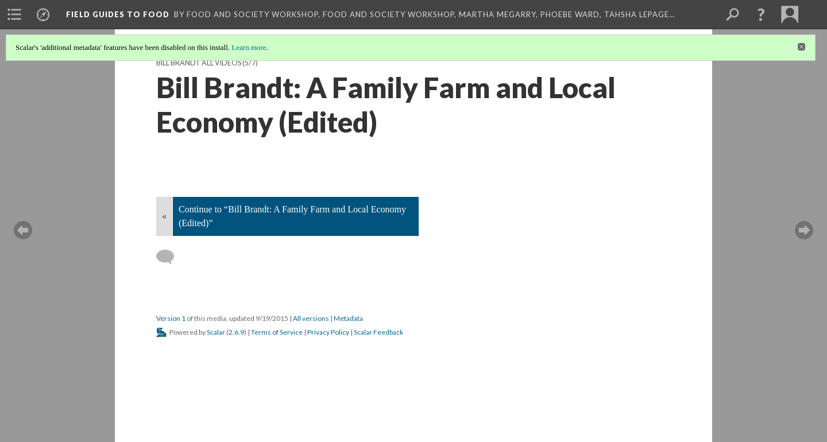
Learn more (248, 47)
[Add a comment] (170, 257)
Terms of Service (277, 332)
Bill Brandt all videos (198, 63)
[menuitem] (14, 14)
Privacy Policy (328, 332)
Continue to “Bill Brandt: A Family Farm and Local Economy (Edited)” (292, 216)
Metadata (348, 318)
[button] (761, 14)
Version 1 (171, 318)
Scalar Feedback (378, 332)
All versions (311, 318)
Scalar (216, 332)
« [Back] (164, 216)
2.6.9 (236, 332)
